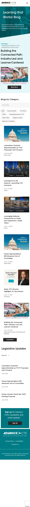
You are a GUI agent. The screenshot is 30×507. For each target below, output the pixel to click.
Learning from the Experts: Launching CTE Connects (13, 186)
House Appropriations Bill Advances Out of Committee (12, 259)
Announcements (11, 114)
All (3, 114)
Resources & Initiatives (10, 47)
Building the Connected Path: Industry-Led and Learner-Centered (13, 328)
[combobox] (15, 108)
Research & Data (17, 121)
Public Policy (5, 121)
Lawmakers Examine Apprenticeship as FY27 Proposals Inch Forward (13, 151)
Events (4, 117)
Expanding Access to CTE (10, 45)
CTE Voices (23, 114)
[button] (27, 3)
